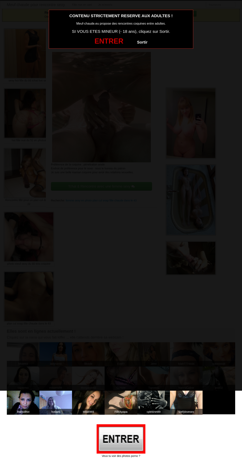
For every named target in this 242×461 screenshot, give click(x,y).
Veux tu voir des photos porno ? (121, 455)
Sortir (142, 42)
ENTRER (108, 41)
